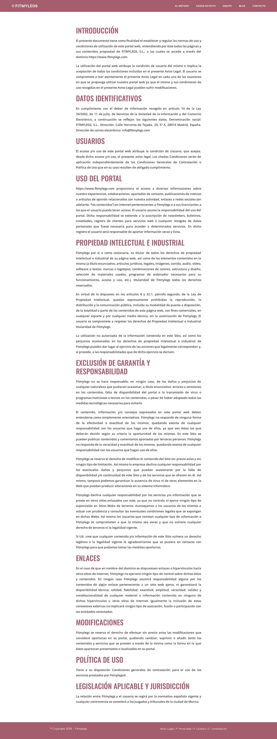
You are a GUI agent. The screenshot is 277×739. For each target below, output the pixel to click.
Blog (242, 5)
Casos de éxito (206, 5)
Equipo (227, 5)
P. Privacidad (181, 728)
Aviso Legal (164, 728)
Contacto (259, 5)
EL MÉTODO (182, 5)
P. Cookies (198, 728)
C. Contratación (217, 728)
